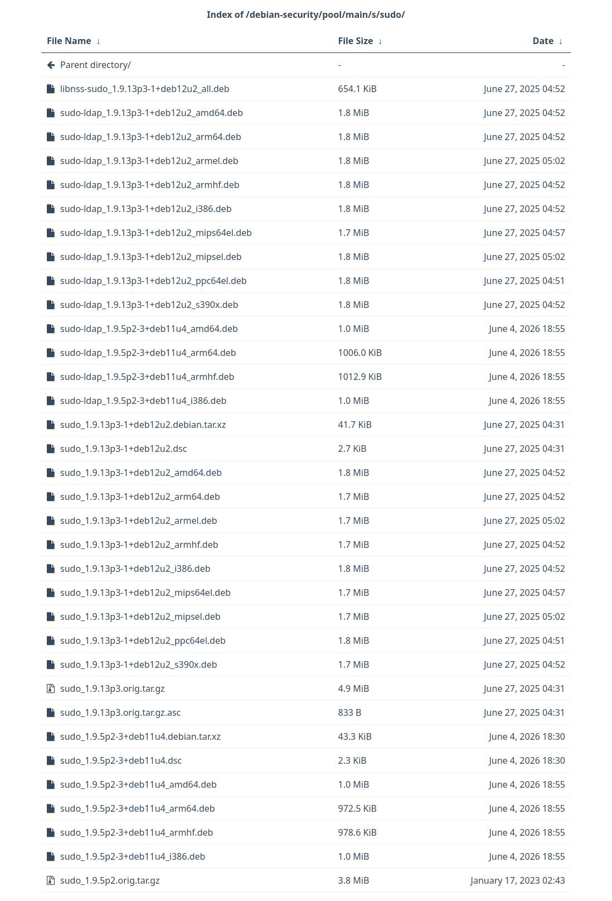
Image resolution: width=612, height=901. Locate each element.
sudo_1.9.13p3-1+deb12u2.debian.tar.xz (143, 424)
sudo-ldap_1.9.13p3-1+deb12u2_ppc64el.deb (153, 280)
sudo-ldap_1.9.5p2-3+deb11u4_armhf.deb (147, 376)
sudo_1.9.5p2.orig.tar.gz (109, 880)
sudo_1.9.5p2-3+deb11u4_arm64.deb (137, 808)
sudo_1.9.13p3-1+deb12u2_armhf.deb (139, 544)
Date (543, 41)
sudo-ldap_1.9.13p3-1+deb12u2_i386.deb (145, 209)
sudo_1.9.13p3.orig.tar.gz (112, 688)
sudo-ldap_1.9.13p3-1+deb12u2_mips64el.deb (156, 233)
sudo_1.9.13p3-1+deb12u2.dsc (123, 448)
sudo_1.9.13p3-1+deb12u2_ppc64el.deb (143, 640)
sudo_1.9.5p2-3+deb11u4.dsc (121, 760)
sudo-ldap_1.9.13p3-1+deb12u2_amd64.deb (151, 113)
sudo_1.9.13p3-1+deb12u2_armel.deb (138, 520)
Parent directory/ (95, 65)
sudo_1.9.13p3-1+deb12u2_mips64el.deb (145, 592)
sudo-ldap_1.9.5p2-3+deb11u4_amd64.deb (149, 328)
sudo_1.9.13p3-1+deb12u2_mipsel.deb (140, 616)
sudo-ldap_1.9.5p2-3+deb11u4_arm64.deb (148, 352)
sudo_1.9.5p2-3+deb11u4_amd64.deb (138, 784)
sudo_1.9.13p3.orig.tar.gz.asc (120, 712)
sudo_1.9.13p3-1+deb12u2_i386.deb (135, 568)
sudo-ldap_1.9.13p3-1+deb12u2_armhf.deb (150, 185)
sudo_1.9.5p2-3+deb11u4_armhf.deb (136, 832)
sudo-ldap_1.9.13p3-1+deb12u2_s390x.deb (149, 304)
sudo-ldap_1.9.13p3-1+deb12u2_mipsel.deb (151, 256)
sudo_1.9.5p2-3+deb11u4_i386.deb (132, 856)
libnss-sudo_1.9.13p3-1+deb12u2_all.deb (145, 89)
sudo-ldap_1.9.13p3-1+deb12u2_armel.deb (149, 161)
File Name (69, 41)
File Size (355, 41)
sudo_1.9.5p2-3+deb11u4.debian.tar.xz (140, 736)
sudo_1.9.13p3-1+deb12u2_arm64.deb (140, 496)
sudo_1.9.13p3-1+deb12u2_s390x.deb (138, 664)
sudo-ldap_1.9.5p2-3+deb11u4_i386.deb (143, 400)
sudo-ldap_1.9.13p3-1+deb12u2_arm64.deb (150, 137)
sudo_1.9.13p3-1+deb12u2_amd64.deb (141, 472)
